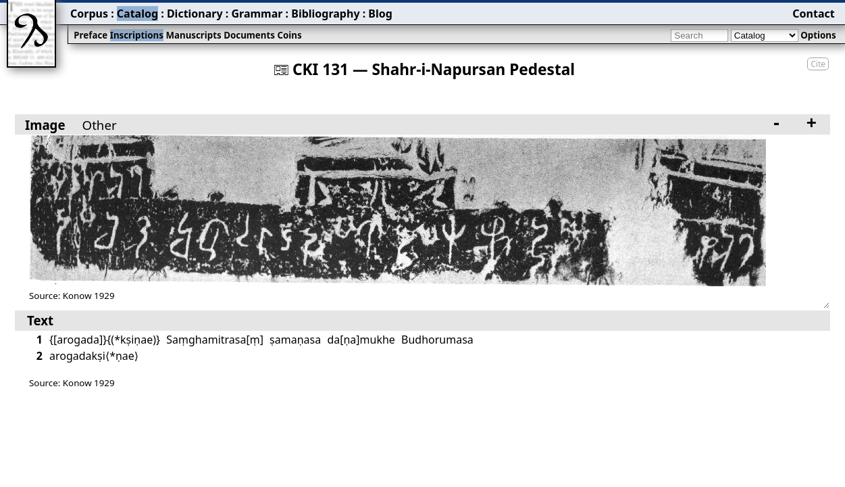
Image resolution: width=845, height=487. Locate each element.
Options (818, 35)
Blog (380, 13)
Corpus (89, 13)
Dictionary (195, 13)
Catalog (137, 13)
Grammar (256, 13)
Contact (813, 13)
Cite (818, 64)
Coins (289, 35)
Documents (249, 35)
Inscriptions (136, 35)
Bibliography (325, 13)
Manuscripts (193, 35)
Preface (90, 35)
